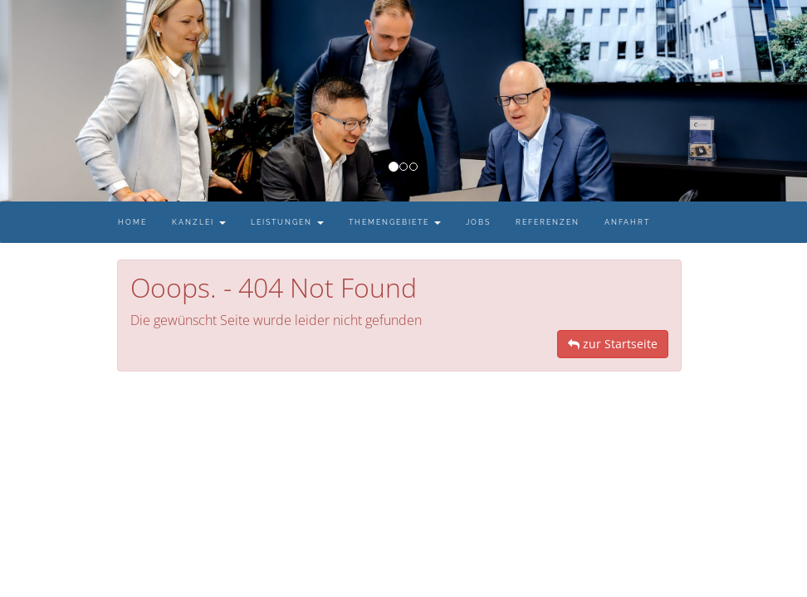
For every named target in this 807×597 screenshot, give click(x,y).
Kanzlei (199, 222)
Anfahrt (627, 222)
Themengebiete (395, 222)
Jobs (478, 222)
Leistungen (287, 222)
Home (132, 222)
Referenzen (548, 222)
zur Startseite (613, 344)
